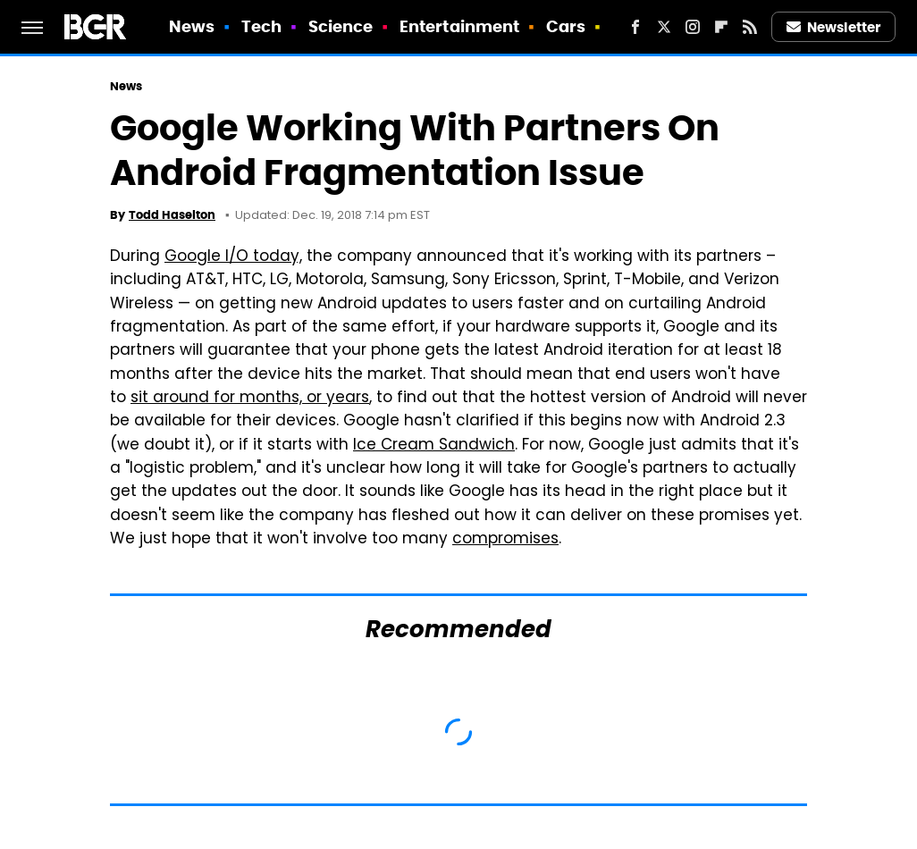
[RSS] (750, 27)
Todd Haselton (172, 215)
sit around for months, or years (249, 398)
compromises (505, 539)
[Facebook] (635, 27)
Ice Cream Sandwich (434, 445)
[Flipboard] (721, 27)
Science (341, 26)
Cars (565, 26)
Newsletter (834, 27)
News (192, 26)
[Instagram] (693, 27)
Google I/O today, (233, 257)
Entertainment (459, 26)
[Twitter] (664, 27)
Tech (261, 26)
